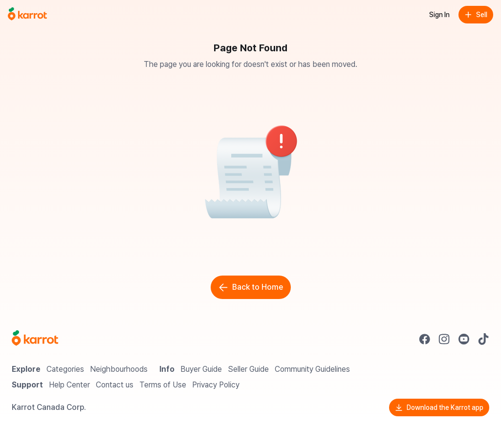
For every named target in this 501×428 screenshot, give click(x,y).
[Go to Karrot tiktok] (483, 339)
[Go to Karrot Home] (35, 339)
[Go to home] (27, 14)
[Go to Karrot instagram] (444, 339)
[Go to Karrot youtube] (464, 339)
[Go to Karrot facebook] (425, 339)
